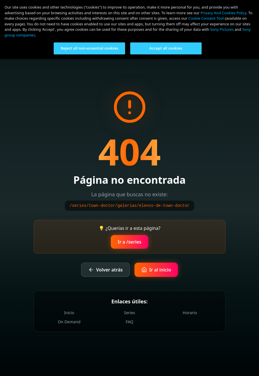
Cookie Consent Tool (206, 18)
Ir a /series (129, 242)
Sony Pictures (222, 29)
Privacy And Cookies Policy (223, 12)
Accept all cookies (165, 48)
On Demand (69, 321)
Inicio (69, 312)
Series (129, 312)
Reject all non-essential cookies (90, 48)
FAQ (129, 321)
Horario (190, 312)
